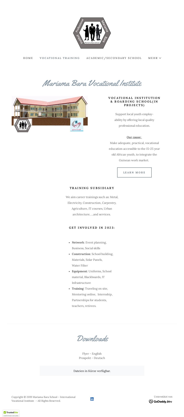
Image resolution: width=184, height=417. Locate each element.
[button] (155, 58)
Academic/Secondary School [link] (114, 58)
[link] (92, 33)
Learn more (134, 172)
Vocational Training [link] (60, 58)
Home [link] (28, 58)
